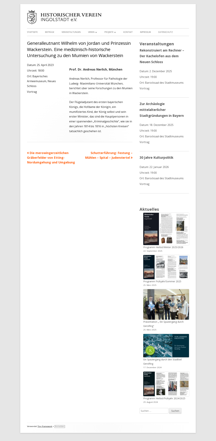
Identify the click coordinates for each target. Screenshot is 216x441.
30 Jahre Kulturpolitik (156, 157)
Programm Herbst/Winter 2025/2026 (163, 247)
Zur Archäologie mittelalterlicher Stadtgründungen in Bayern (162, 109)
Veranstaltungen (71, 32)
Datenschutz (165, 32)
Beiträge (49, 32)
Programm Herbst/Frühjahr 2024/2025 (164, 398)
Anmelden (59, 426)
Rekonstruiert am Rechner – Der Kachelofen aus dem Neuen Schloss (162, 56)
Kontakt (128, 32)
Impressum (145, 32)
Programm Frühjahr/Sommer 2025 (162, 281)
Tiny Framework (44, 426)
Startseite (32, 32)
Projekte (108, 32)
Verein (91, 32)
